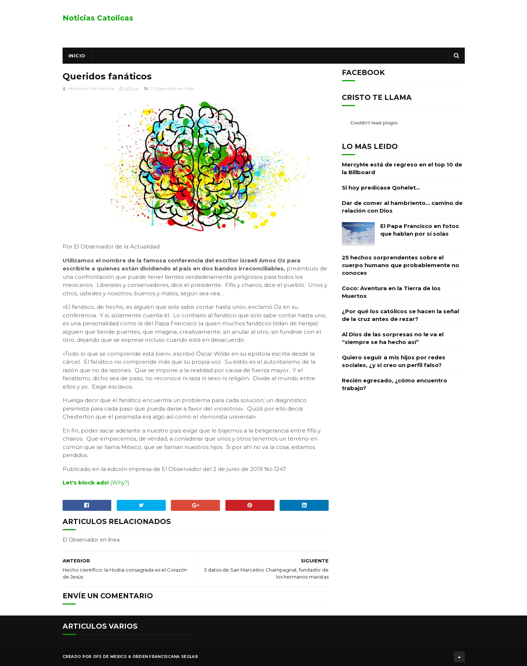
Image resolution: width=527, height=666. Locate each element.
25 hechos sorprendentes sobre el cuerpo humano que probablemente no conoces (400, 265)
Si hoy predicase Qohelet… (381, 187)
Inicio (77, 56)
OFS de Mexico (110, 656)
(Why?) (120, 482)
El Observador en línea (172, 88)
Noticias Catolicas (98, 18)
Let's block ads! (86, 482)
